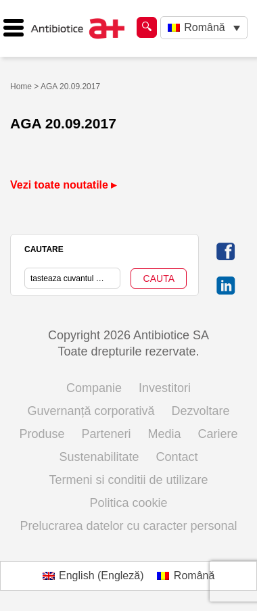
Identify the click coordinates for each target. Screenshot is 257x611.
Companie (94, 388)
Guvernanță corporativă (90, 411)
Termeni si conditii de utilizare (128, 480)
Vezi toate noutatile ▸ (63, 185)
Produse (41, 434)
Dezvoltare (201, 411)
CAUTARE (44, 249)
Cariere (218, 434)
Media (164, 434)
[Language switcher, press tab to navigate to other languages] (204, 28)
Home (21, 86)
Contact (177, 457)
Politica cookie (128, 503)
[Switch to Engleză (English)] (93, 575)
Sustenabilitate (99, 457)
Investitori (165, 388)
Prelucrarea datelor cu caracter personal (128, 526)
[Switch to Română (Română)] (185, 575)
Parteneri (106, 434)
